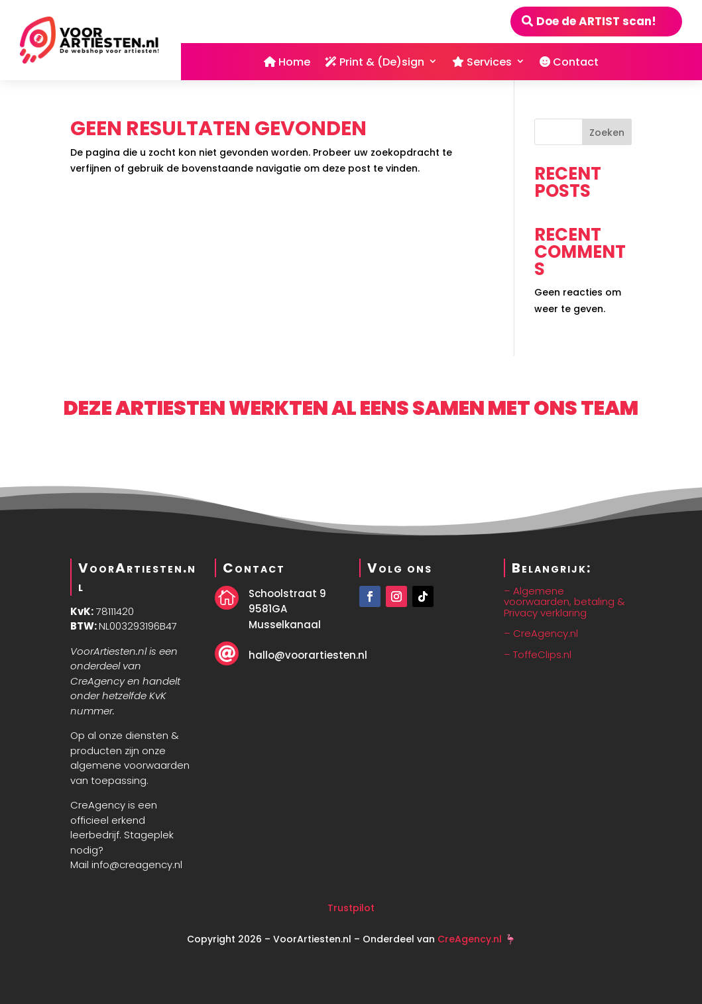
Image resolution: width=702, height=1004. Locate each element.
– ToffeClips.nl (537, 654)
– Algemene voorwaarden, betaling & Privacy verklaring (564, 602)
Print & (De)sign (374, 62)
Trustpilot (351, 908)
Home (287, 62)
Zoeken (606, 132)
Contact (569, 62)
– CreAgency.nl (541, 633)
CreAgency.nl (470, 939)
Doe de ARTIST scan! (596, 21)
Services (482, 62)
